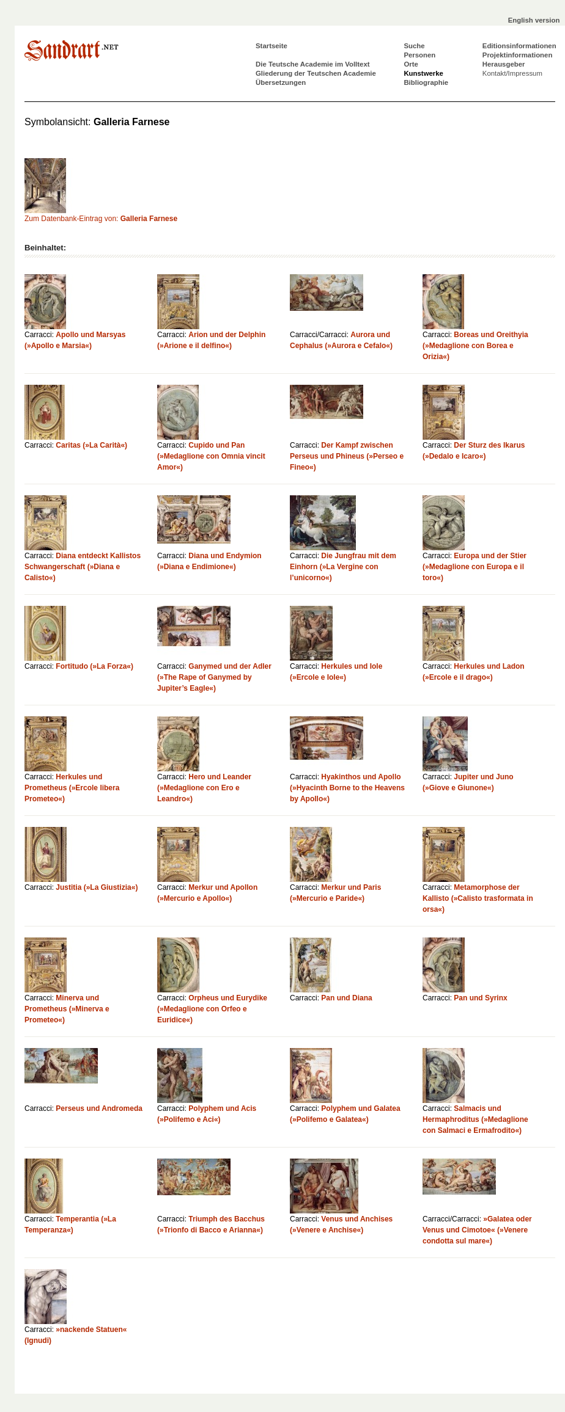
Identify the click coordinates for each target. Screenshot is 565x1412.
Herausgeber (503, 64)
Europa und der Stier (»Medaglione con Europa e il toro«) (474, 566)
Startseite (271, 45)
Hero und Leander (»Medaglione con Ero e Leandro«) (204, 788)
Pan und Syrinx (480, 998)
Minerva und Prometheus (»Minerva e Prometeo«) (66, 1009)
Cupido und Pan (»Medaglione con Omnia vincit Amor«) (211, 456)
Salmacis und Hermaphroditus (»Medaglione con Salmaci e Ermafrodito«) (475, 1119)
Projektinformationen (517, 55)
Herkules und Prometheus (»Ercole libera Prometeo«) (71, 788)
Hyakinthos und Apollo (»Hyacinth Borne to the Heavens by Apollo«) (347, 788)
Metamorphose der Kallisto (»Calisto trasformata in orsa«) (478, 898)
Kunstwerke (423, 73)
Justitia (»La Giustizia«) (97, 887)
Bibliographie (426, 82)
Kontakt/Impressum (512, 73)
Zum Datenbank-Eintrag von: (100, 218)
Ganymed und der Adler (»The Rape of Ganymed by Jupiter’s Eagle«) (214, 677)
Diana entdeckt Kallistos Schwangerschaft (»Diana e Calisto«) (82, 566)
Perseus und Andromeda (99, 1108)
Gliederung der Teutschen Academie (316, 73)
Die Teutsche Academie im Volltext (313, 64)
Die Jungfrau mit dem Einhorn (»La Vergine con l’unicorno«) (343, 566)
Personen (419, 55)
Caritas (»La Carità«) (91, 445)
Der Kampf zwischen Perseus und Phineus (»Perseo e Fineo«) (347, 456)
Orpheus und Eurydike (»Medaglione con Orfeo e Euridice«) (212, 1009)
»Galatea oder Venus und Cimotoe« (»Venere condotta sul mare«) (477, 1230)
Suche (414, 45)
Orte (411, 64)
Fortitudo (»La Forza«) (94, 666)
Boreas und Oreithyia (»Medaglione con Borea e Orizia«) (475, 345)
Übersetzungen (281, 82)
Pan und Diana (346, 998)
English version (534, 20)
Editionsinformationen (519, 45)
